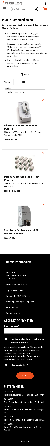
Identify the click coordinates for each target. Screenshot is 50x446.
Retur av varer (12, 307)
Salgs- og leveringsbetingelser (20, 301)
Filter (25, 74)
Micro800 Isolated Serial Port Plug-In (21, 178)
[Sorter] (25, 92)
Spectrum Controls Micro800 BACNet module (21, 231)
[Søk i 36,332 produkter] (21, 9)
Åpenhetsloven (13, 313)
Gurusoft (25, 441)
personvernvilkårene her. (15, 356)
